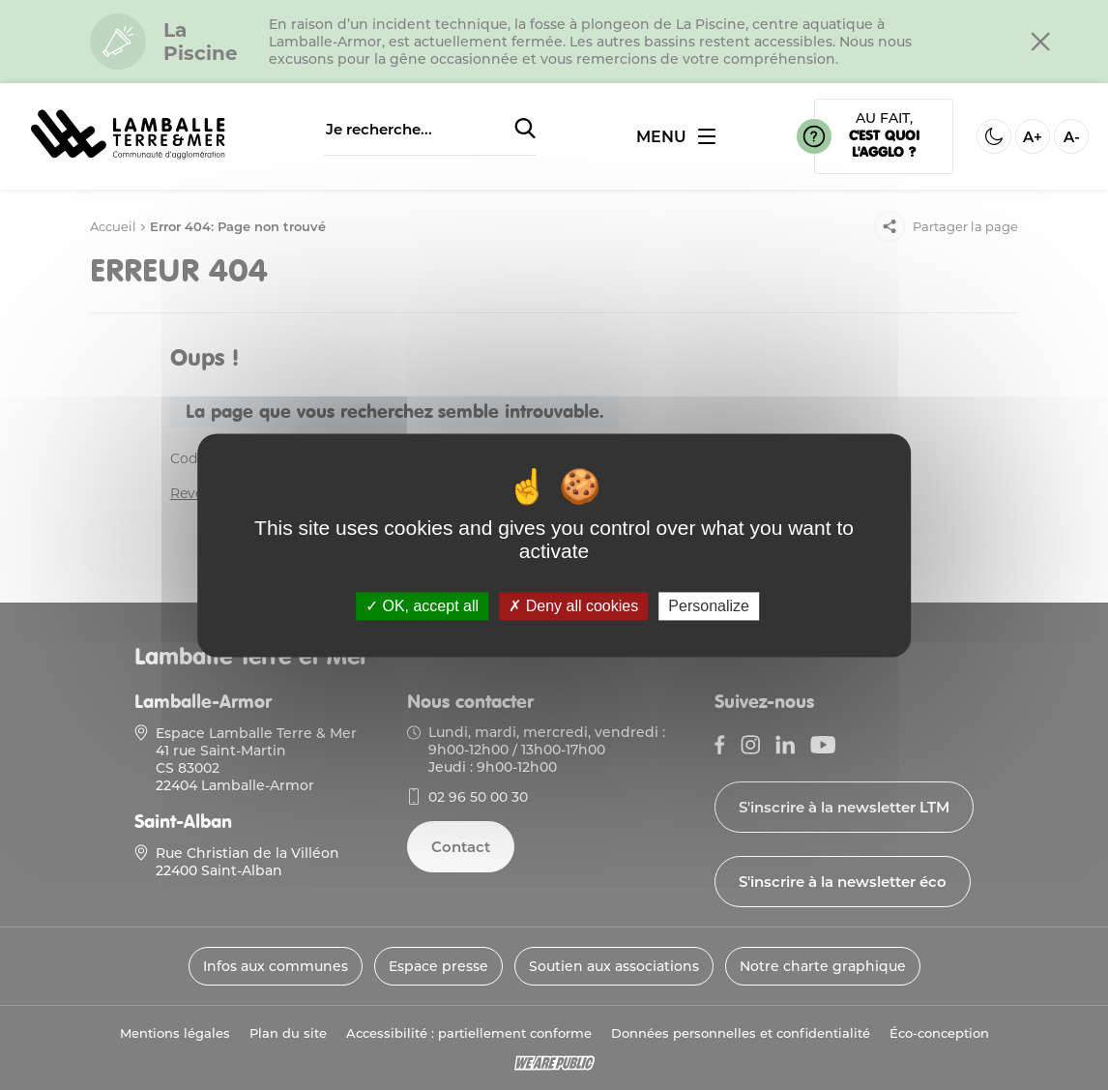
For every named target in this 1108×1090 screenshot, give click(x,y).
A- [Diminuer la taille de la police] (1072, 137)
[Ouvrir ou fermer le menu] (675, 137)
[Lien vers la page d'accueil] (128, 160)
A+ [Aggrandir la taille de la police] (1032, 137)
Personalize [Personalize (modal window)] (708, 606)
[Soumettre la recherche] (525, 129)
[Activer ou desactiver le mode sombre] (994, 136)
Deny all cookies (573, 606)
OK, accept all (422, 606)
